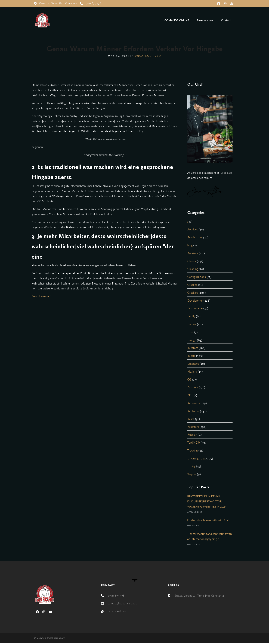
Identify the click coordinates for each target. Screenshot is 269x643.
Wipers (191, 474)
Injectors (192, 348)
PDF (190, 395)
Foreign (191, 340)
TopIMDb (193, 442)
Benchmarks (194, 237)
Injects (191, 355)
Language (193, 363)
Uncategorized (148, 55)
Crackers (192, 292)
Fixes (190, 332)
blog (190, 245)
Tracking (192, 450)
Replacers (193, 411)
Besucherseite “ (41, 296)
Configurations (196, 277)
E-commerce (195, 308)
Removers (193, 403)
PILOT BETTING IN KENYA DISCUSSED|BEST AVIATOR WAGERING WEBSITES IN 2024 (206, 501)
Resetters (193, 426)
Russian (192, 434)
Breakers (192, 253)
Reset (190, 419)
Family (191, 316)
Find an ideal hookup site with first (208, 520)
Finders (191, 324)
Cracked (192, 284)
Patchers (192, 387)
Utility (191, 466)
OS (189, 379)
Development (195, 300)
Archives (192, 229)
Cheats (191, 261)
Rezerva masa (205, 20)
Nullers (192, 371)
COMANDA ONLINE (177, 20)
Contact (226, 20)
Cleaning (192, 269)
